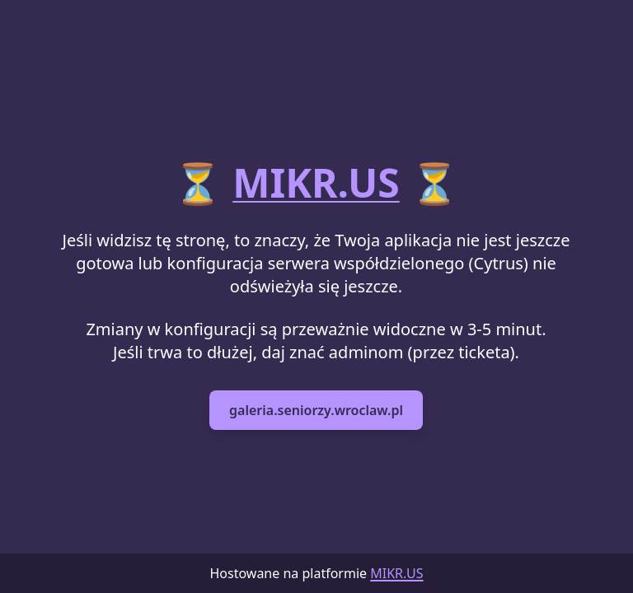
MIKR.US (316, 182)
